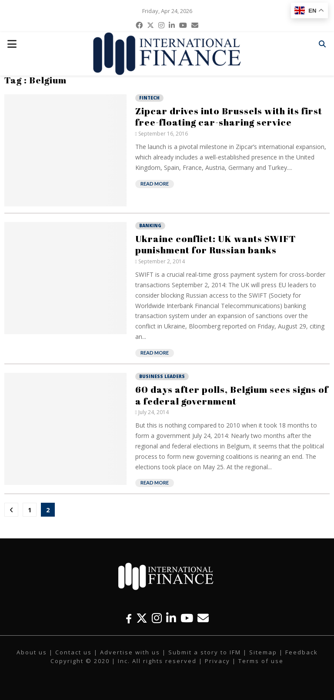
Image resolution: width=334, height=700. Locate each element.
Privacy (217, 661)
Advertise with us (130, 652)
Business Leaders (162, 376)
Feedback (301, 652)
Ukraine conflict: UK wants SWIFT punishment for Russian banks (215, 244)
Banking (150, 225)
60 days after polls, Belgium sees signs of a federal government (231, 395)
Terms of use (261, 661)
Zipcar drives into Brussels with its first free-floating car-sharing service (228, 116)
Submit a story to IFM (204, 652)
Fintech (149, 98)
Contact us (73, 652)
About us (32, 652)
